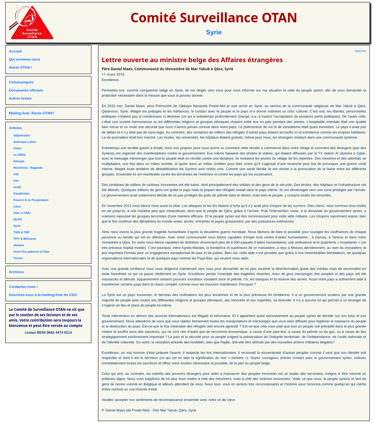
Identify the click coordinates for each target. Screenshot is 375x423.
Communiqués (21, 82)
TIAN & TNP (21, 232)
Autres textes (20, 98)
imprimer (360, 50)
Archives (16, 272)
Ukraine (18, 245)
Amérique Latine (24, 141)
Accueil (15, 51)
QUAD (17, 219)
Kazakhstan (21, 193)
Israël (17, 187)
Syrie (214, 32)
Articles (15, 128)
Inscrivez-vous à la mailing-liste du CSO (43, 295)
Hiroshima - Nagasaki (28, 167)
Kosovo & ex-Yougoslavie (30, 200)
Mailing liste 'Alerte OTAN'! (31, 113)
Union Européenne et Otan (31, 251)
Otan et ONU (21, 212)
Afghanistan (21, 135)
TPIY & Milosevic (24, 238)
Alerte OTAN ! (20, 67)
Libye (17, 206)
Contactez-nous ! (23, 287)
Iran (16, 180)
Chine (17, 148)
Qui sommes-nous (24, 59)
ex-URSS (19, 154)
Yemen (18, 258)
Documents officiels (26, 90)
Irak (16, 174)
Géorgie (18, 161)
